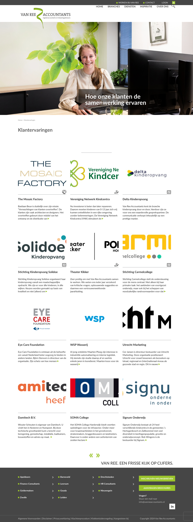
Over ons (162, 18)
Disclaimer (47, 518)
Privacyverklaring (62, 518)
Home (99, 18)
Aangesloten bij (121, 518)
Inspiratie (146, 18)
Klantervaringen (29, 120)
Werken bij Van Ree (128, 3)
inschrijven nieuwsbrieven (157, 479)
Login (165, 3)
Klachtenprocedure (80, 518)
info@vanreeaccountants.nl (152, 502)
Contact (150, 3)
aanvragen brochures (157, 488)
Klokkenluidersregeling (102, 518)
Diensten (130, 18)
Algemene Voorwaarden (29, 518)
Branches (114, 18)
